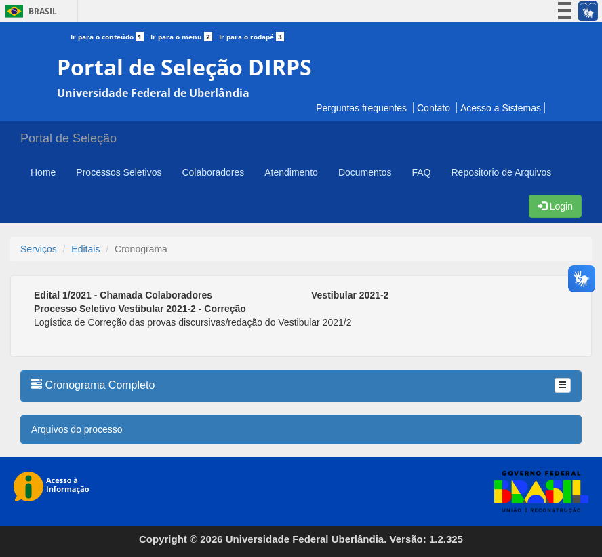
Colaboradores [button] (213, 172)
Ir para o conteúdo (110, 36)
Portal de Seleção (68, 138)
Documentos (365, 172)
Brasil (28, 11)
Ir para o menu (184, 36)
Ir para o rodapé (251, 36)
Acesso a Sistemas (500, 107)
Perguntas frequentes (361, 107)
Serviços (38, 249)
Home (43, 172)
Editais (85, 249)
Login (555, 206)
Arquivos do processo (77, 429)
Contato (433, 107)
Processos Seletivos (118, 172)
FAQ (421, 172)
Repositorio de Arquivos (501, 172)
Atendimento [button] (291, 172)
